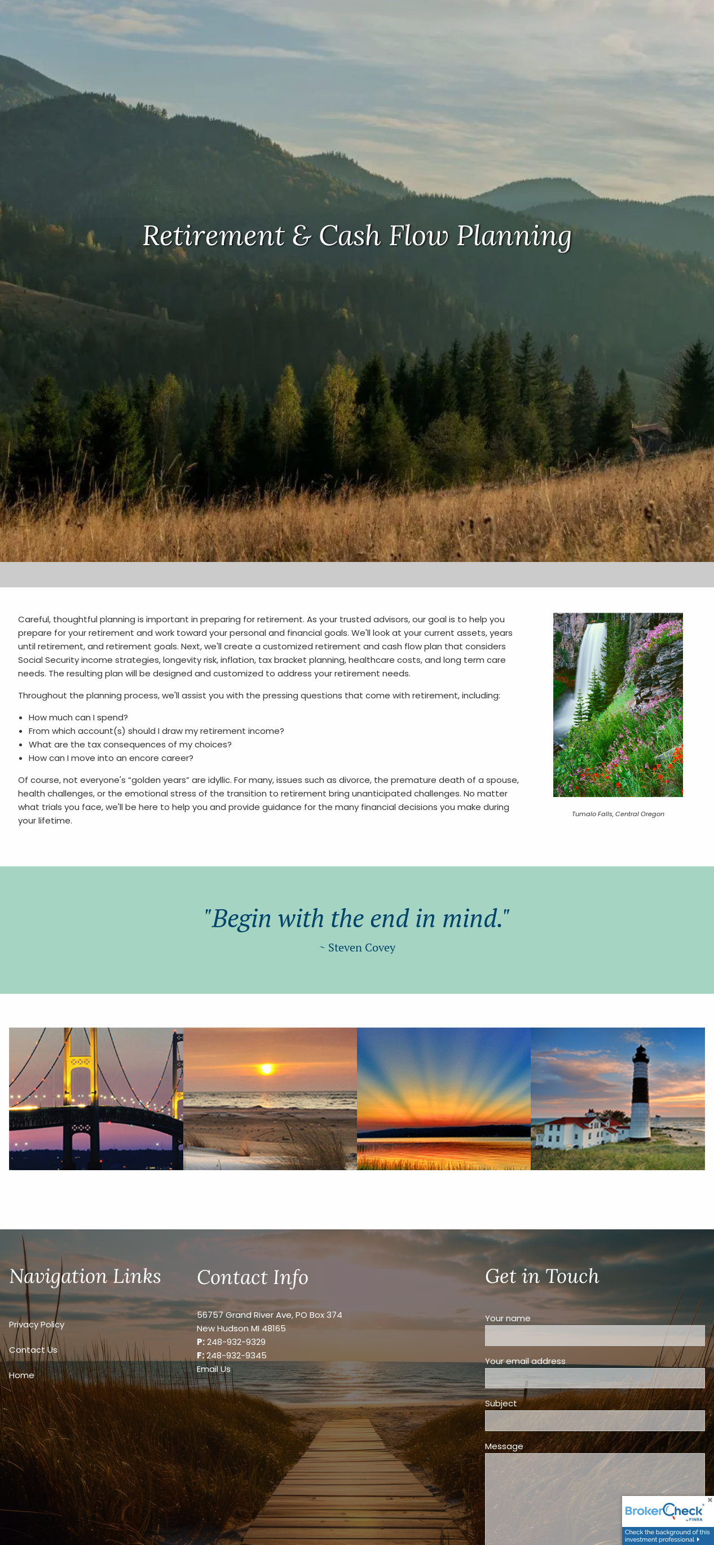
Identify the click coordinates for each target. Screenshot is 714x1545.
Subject (543, 1403)
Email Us (214, 1369)
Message (546, 1446)
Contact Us (33, 1350)
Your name (550, 1318)
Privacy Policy (36, 1324)
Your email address (567, 1361)
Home (21, 1375)
